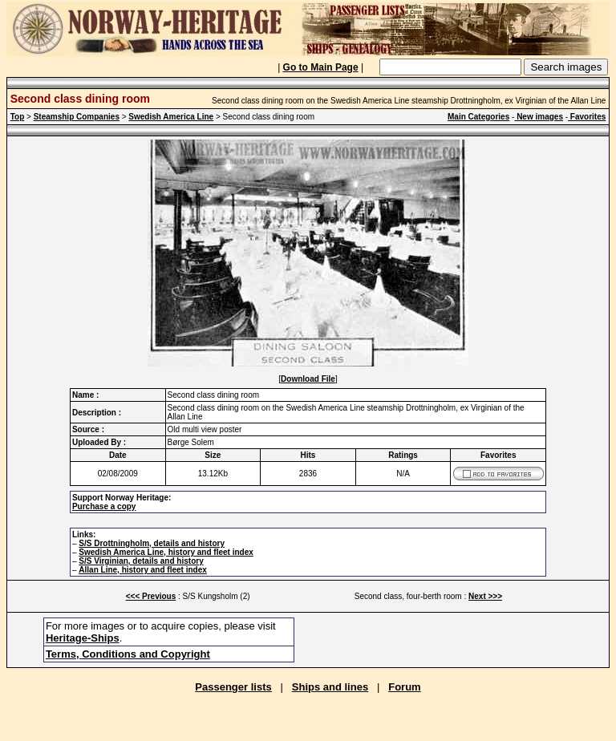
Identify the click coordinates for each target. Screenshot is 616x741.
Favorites (587, 116)
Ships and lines (330, 687)
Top (17, 116)
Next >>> (485, 596)
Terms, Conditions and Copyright (128, 654)
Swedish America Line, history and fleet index (166, 552)
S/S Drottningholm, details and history (152, 543)
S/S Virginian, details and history (141, 561)
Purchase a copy (104, 506)
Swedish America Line (170, 116)
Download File (308, 379)
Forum (404, 687)
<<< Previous (151, 596)
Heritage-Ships (83, 638)
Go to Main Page (321, 67)
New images (538, 116)
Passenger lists (233, 687)
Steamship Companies (77, 116)
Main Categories (478, 116)
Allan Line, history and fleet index (142, 569)
